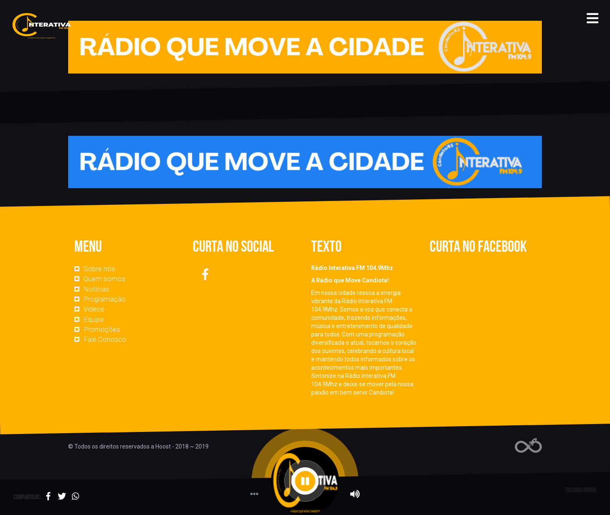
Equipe (94, 319)
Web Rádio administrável (528, 445)
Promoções (102, 329)
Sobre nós (99, 269)
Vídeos (94, 309)
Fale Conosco (105, 339)
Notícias (96, 289)
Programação (104, 299)
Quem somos (104, 279)
